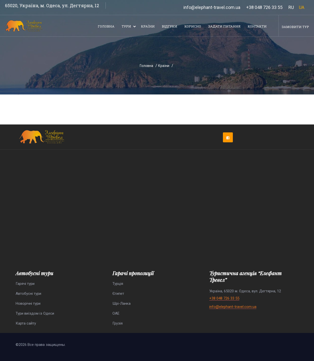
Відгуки (169, 26)
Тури (126, 26)
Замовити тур (295, 27)
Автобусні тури (28, 293)
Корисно (192, 26)
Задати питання (224, 26)
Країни (148, 26)
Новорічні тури (28, 303)
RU (291, 7)
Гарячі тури (25, 283)
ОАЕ (115, 313)
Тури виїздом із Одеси (35, 313)
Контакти (257, 26)
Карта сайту (26, 323)
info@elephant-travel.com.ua (211, 7)
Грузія (117, 323)
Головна (106, 26)
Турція (117, 283)
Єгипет (118, 293)
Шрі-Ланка (121, 303)
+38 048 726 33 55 (264, 7)
